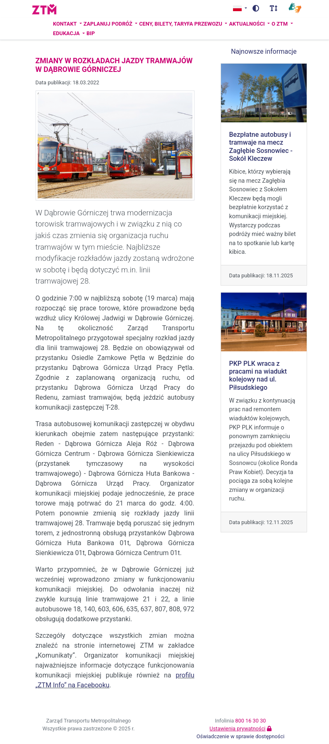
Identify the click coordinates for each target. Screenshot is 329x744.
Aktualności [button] (247, 24)
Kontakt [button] (65, 24)
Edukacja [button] (67, 33)
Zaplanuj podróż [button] (109, 24)
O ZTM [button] (280, 24)
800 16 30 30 (250, 721)
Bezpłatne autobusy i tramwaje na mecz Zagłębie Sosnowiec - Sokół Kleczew (261, 146)
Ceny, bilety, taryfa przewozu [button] (181, 24)
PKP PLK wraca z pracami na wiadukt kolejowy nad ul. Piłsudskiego (258, 375)
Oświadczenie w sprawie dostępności (241, 736)
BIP (90, 33)
